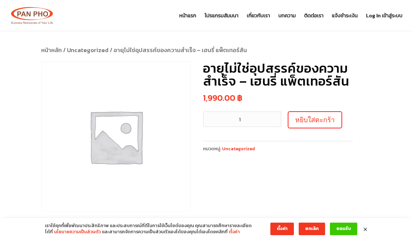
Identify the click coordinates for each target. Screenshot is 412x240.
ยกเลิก (312, 228)
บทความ (287, 16)
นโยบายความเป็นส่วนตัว (77, 232)
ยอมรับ (343, 228)
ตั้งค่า (234, 232)
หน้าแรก (187, 16)
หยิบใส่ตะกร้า (315, 120)
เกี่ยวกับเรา (258, 16)
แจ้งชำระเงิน (345, 16)
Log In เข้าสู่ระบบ (384, 16)
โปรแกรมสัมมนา (221, 16)
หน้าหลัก (51, 50)
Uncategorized (87, 50)
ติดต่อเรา (313, 16)
